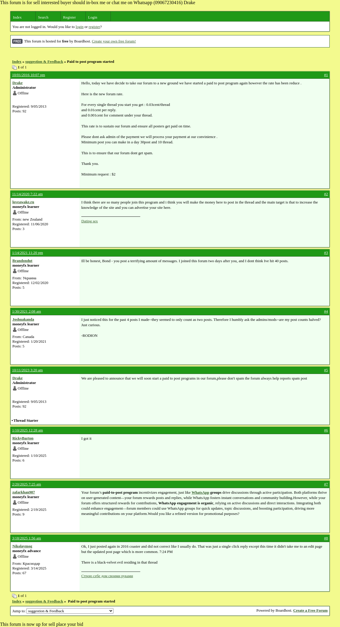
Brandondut (22, 260)
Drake (17, 83)
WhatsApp (200, 492)
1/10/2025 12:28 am (27, 430)
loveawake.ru (23, 202)
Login (92, 17)
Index (17, 17)
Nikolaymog (22, 546)
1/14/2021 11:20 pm (27, 252)
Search (43, 17)
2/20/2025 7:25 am (26, 484)
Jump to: (62, 611)
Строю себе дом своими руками (107, 576)
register (94, 26)
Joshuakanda (23, 319)
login (80, 26)
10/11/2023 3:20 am (27, 370)
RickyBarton (23, 438)
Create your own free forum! (114, 41)
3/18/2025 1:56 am (26, 538)
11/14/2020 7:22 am (27, 194)
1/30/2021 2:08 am (26, 311)
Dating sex (89, 221)
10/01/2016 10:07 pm (28, 75)
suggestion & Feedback (44, 61)
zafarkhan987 (23, 492)
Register (69, 17)
